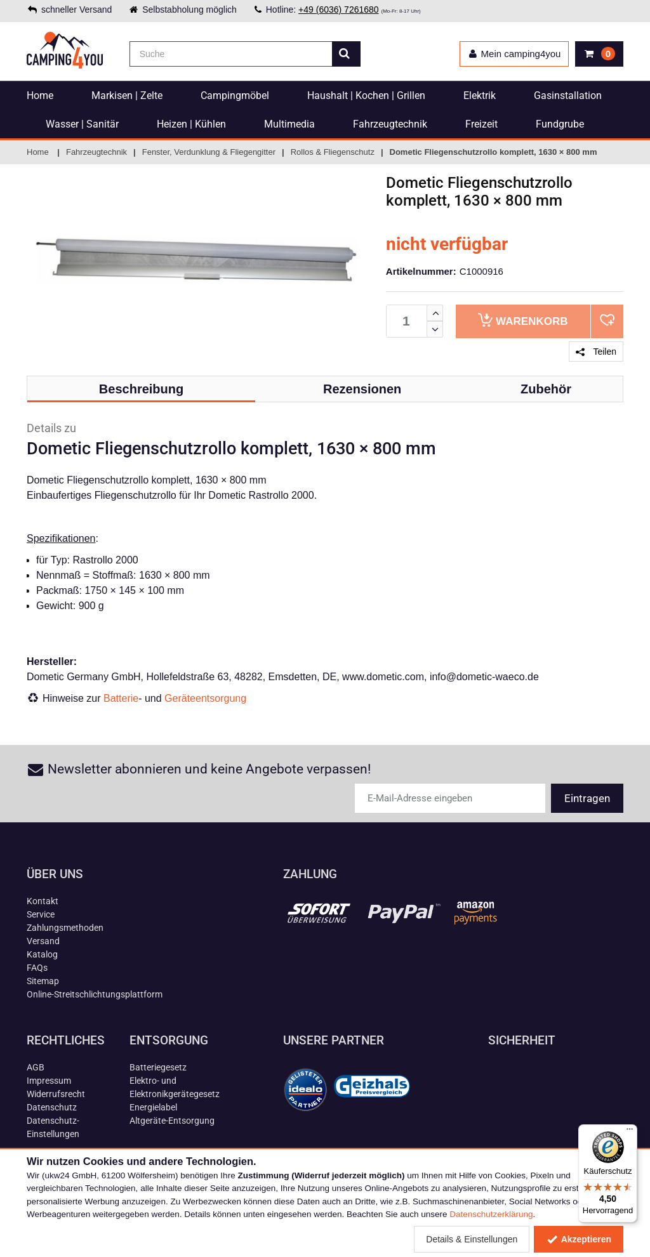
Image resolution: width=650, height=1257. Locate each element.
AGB (35, 1067)
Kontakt (42, 901)
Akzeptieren (578, 1239)
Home (40, 95)
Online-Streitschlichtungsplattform (94, 994)
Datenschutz (52, 1107)
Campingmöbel (235, 95)
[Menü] (629, 1132)
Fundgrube (560, 124)
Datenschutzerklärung (491, 1214)
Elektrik (479, 95)
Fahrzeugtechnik (390, 124)
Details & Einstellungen (471, 1239)
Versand (43, 941)
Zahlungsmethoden (65, 928)
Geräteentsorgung (205, 698)
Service (41, 914)
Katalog (42, 954)
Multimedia (289, 124)
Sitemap (43, 981)
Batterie (120, 698)
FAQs (37, 968)
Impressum (49, 1081)
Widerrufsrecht (56, 1094)
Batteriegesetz (158, 1067)
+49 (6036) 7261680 (338, 9)
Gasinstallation (568, 95)
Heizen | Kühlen (191, 124)
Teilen (596, 351)
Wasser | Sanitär (82, 124)
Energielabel (153, 1107)
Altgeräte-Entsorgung (172, 1121)
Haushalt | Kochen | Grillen (366, 95)
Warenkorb (522, 320)
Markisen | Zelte (126, 95)
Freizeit (481, 124)
